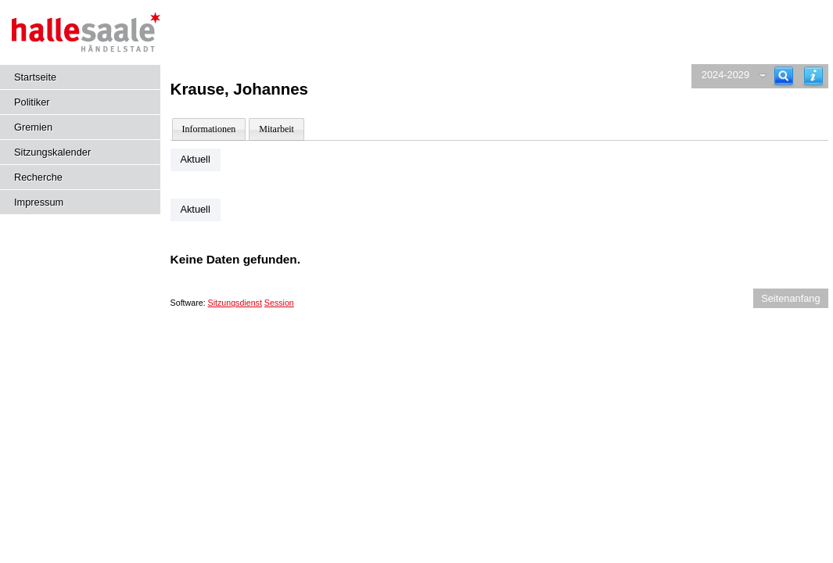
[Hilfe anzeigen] (813, 76)
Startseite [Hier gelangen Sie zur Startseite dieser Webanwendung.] (35, 77)
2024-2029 (725, 75)
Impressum (38, 202)
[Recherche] (784, 76)
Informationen (209, 129)
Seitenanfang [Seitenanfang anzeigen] (790, 298)
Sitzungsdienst (235, 302)
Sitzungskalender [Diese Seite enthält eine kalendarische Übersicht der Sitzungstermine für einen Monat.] (52, 152)
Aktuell (195, 159)
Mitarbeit (276, 129)
